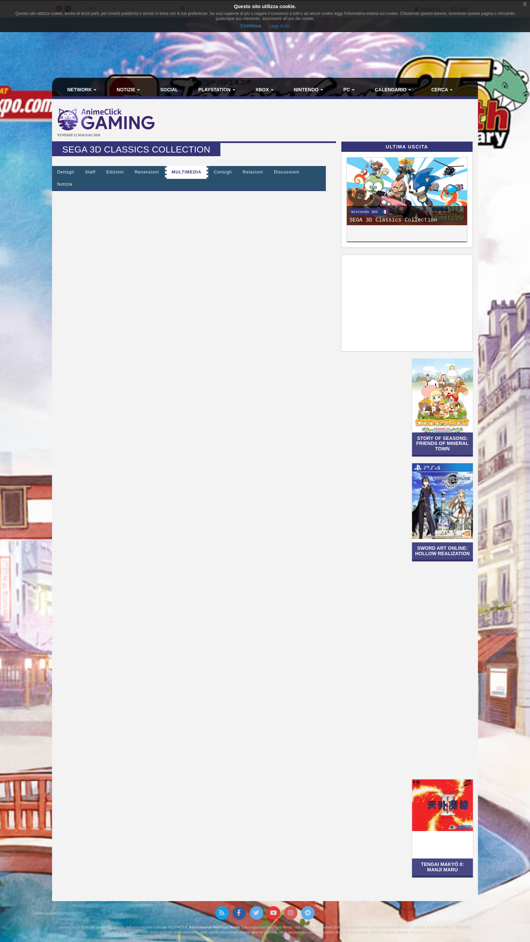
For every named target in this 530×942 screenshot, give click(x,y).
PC (349, 89)
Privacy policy (421, 932)
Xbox (265, 89)
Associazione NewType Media (214, 927)
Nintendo (308, 89)
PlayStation (216, 89)
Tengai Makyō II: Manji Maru (442, 867)
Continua (250, 25)
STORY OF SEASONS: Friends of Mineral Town (442, 443)
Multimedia (186, 172)
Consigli (223, 172)
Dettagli (65, 172)
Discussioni (286, 172)
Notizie (128, 89)
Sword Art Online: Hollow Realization (442, 550)
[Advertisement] (336, 121)
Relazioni (253, 172)
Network (81, 89)
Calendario (393, 89)
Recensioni (147, 172)
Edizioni (115, 172)
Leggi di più (279, 26)
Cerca (442, 89)
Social (169, 89)
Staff (90, 172)
